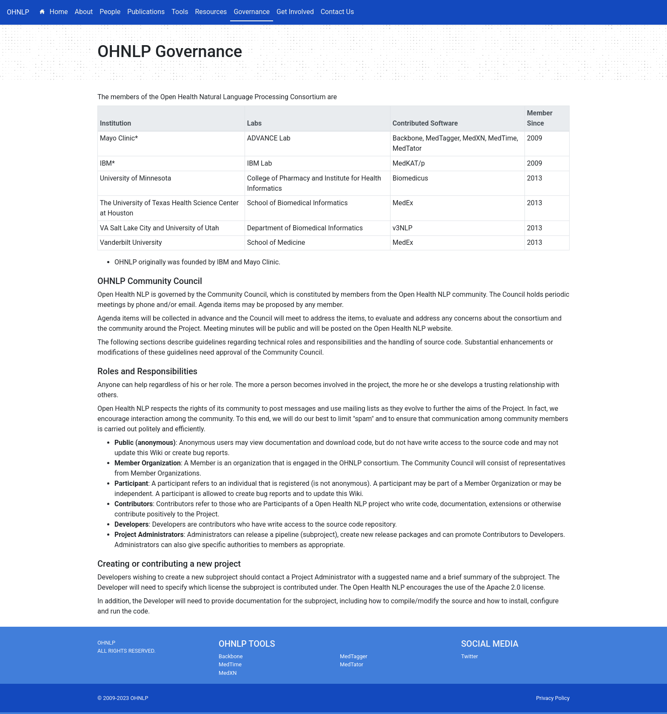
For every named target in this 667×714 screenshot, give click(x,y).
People (110, 12)
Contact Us (337, 12)
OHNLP (18, 12)
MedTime (230, 664)
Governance (252, 12)
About (84, 12)
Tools (179, 12)
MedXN (228, 673)
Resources (211, 12)
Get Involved (295, 12)
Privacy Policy (553, 698)
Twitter (469, 656)
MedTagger (354, 656)
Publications (146, 12)
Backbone (230, 656)
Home (55, 11)
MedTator (351, 664)
